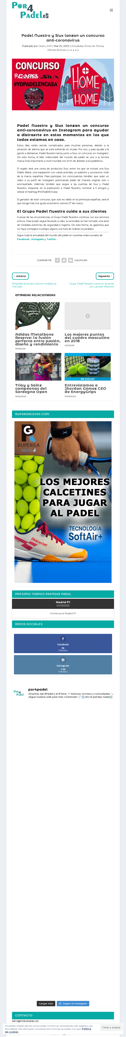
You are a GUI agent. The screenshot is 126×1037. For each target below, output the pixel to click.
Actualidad (77, 46)
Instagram (37, 239)
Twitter (51, 239)
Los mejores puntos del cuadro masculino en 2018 (87, 337)
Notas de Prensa (94, 46)
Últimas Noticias (56, 50)
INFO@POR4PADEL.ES (25, 1021)
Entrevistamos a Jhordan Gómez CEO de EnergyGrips (85, 388)
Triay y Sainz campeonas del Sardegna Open (31, 388)
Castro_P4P (45, 46)
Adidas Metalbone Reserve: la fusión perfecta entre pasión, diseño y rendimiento (38, 339)
